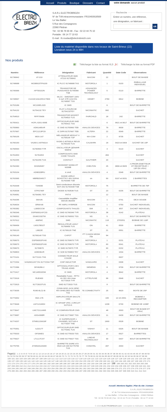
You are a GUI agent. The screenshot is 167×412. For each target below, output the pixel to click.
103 (21, 358)
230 (100, 366)
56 (23, 356)
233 (112, 366)
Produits (61, 3)
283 (25, 371)
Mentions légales (124, 386)
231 (104, 366)
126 (112, 358)
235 (120, 366)
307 (120, 371)
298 (84, 371)
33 (100, 354)
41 (123, 354)
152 (72, 361)
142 (33, 361)
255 (57, 368)
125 (108, 358)
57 (26, 356)
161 (108, 361)
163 (116, 361)
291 (57, 371)
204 (138, 363)
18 (57, 354)
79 (89, 356)
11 (37, 354)
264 (92, 368)
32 (97, 354)
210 (21, 366)
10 (34, 354)
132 (136, 358)
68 (57, 356)
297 (80, 371)
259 (72, 368)
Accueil (50, 3)
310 (132, 371)
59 (31, 356)
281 (17, 371)
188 (72, 363)
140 (25, 361)
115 (68, 358)
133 (140, 358)
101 (13, 358)
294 (68, 371)
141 (29, 361)
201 (126, 363)
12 (40, 354)
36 (108, 354)
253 (49, 368)
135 (148, 358)
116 (72, 358)
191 (84, 363)
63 (43, 356)
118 (80, 358)
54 (17, 356)
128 (120, 358)
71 (66, 356)
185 (60, 363)
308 (124, 371)
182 (49, 363)
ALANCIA (149, 406)
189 (76, 363)
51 (9, 356)
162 (112, 361)
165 (124, 361)
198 (113, 363)
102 (17, 358)
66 (51, 356)
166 (128, 361)
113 (60, 358)
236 (124, 366)
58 (28, 356)
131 (132, 358)
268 (108, 368)
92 (126, 356)
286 (37, 371)
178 (33, 363)
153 (76, 361)
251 (41, 368)
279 (9, 371)
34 (103, 354)
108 (41, 358)
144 (41, 361)
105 (29, 358)
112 (57, 358)
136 (9, 361)
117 (76, 358)
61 (37, 356)
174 (17, 363)
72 (69, 356)
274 (132, 368)
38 (114, 354)
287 (41, 371)
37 (111, 354)
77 (83, 356)
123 (100, 358)
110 (49, 358)
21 (65, 354)
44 (131, 354)
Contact (100, 3)
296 (76, 371)
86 (109, 356)
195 (100, 363)
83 (100, 356)
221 (65, 366)
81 (94, 356)
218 (52, 366)
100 (9, 358)
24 (74, 354)
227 (88, 366)
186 (65, 363)
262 (84, 368)
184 (57, 363)
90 (120, 356)
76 (80, 356)
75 (77, 356)
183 (52, 363)
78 (86, 356)
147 (52, 361)
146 (49, 361)
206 (146, 363)
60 (34, 356)
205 (142, 363)
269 (112, 368)
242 (148, 366)
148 (57, 361)
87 (112, 356)
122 (96, 358)
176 (25, 363)
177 (29, 363)
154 (80, 361)
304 (108, 371)
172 (9, 363)
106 (33, 358)
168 (136, 361)
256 (60, 368)
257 (65, 368)
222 (68, 366)
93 (129, 356)
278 (148, 368)
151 (68, 361)
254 (52, 368)
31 (94, 354)
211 (25, 366)
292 (60, 371)
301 (96, 371)
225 (80, 366)
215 (41, 366)
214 (37, 366)
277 (144, 368)
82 (97, 356)
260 (76, 368)
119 (84, 358)
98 (143, 356)
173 (13, 363)
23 (71, 354)
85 (106, 356)
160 (104, 361)
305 (112, 371)
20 (62, 354)
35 (105, 354)
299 (88, 371)
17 (54, 354)
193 (92, 363)
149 (60, 361)
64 (46, 356)
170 (144, 361)
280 (13, 371)
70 (63, 356)
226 (84, 366)
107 (37, 358)
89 (117, 356)
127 (116, 358)
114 (65, 358)
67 (54, 356)
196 (104, 363)
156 (88, 361)
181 (45, 363)
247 (25, 368)
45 (134, 354)
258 (68, 368)
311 (136, 371)
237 (128, 366)
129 (124, 358)
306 (116, 371)
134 (144, 358)
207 (9, 366)
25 (77, 354)
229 (96, 366)
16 (51, 354)
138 (17, 361)
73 (71, 356)
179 (37, 363)
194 (96, 363)
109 (45, 358)
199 (118, 363)
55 (20, 356)
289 (49, 371)
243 (9, 368)
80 (91, 356)
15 (48, 354)
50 (148, 354)
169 (140, 361)
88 (114, 356)
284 (29, 371)
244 (13, 368)
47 (140, 354)
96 (137, 356)
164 (120, 361)
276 (140, 368)
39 (117, 354)
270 (116, 368)
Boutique (74, 3)
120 (88, 358)
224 (76, 366)
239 (136, 366)
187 (68, 363)
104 (25, 358)
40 (120, 354)
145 (45, 361)
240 (140, 366)
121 (92, 358)
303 (104, 371)
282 (21, 371)
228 (92, 366)
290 (52, 371)
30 (91, 354)
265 (96, 368)
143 (37, 361)
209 (17, 366)
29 (88, 354)
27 (82, 354)
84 (103, 356)
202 (130, 363)
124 (104, 358)
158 (96, 361)
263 (88, 368)
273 (128, 368)
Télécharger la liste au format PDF (138, 64)
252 (45, 368)
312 (140, 371)
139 (21, 361)
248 (29, 368)
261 (80, 368)
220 (60, 366)
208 (13, 366)
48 (143, 354)
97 (140, 356)
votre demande (122, 2)
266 (100, 368)
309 (128, 371)
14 (45, 354)
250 (37, 368)
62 (40, 356)
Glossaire (88, 3)
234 (116, 366)
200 (122, 363)
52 (11, 356)
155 (84, 361)
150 (65, 361)
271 (120, 368)
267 (104, 368)
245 (17, 368)
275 (136, 368)
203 (134, 363)
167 (132, 361)
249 (33, 368)
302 (100, 371)
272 (124, 368)
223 (72, 366)
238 (132, 366)
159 (100, 361)
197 (108, 363)
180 (41, 363)
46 (137, 354)
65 (48, 356)
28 (85, 354)
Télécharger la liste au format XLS (96, 64)
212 (29, 366)
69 (60, 356)
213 (33, 366)
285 (33, 371)
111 (52, 358)
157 (92, 361)
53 (14, 356)
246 (21, 368)
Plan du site (139, 386)
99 (146, 356)
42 (125, 354)
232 (108, 366)
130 (128, 358)
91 (123, 356)
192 (88, 363)
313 (144, 371)
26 (80, 354)
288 (45, 371)
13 (43, 354)
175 (21, 363)
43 (128, 354)
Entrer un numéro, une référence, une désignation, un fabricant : (130, 19)
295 (72, 371)
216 (45, 366)
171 (148, 361)
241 (144, 366)
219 (57, 366)
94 (132, 356)
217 (49, 366)
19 (60, 354)
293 (65, 371)
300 (92, 371)
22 (68, 354)
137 (13, 361)
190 (80, 363)
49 (145, 354)
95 (134, 356)
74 (74, 356)
